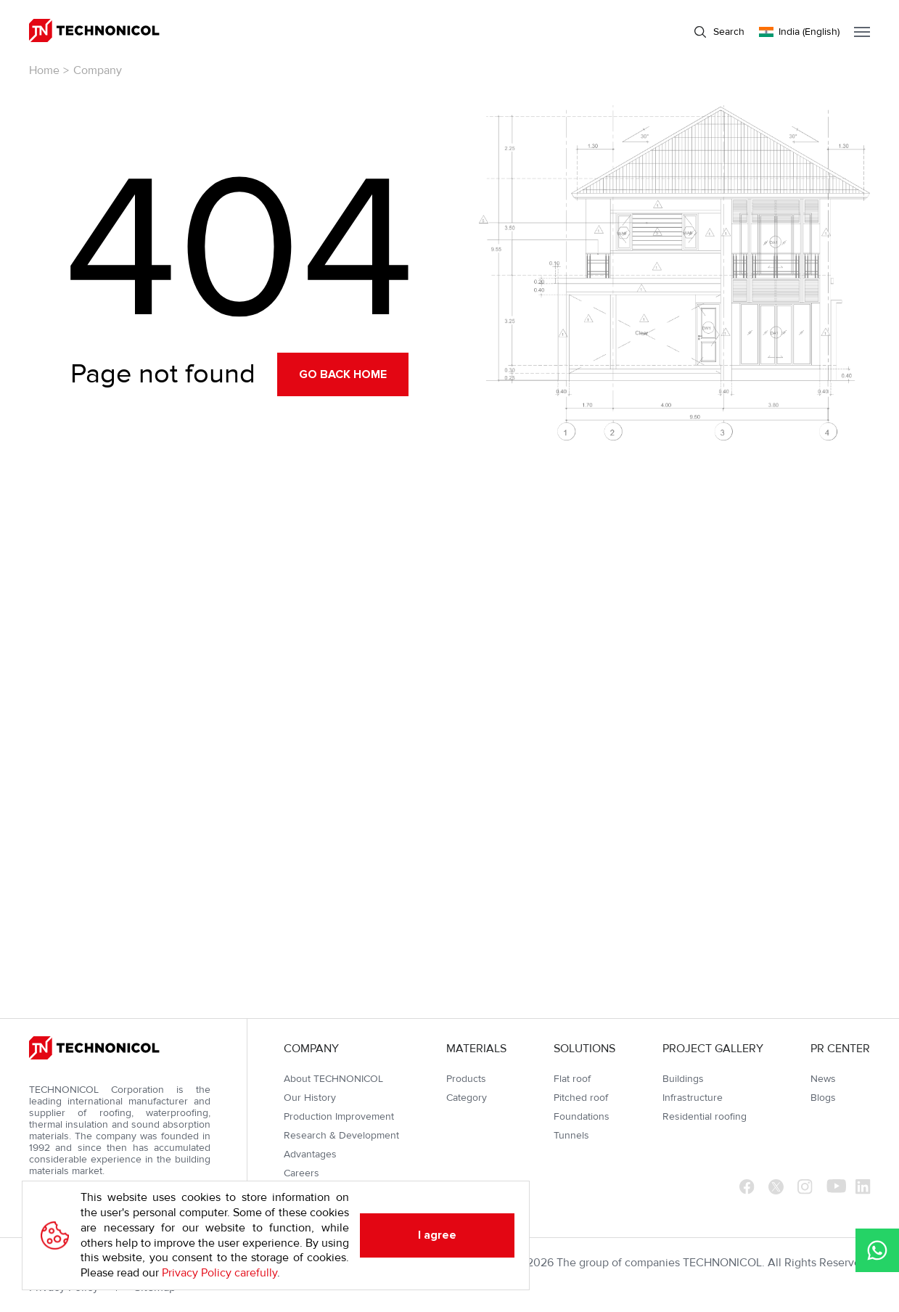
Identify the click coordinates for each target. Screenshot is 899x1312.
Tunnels (571, 1135)
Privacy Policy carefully (219, 1273)
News (823, 1079)
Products (466, 1079)
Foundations (581, 1116)
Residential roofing (704, 1116)
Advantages (310, 1154)
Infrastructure (692, 1097)
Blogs (823, 1097)
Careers (301, 1173)
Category (466, 1097)
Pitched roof (581, 1097)
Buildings (683, 1079)
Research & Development (341, 1135)
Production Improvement (339, 1116)
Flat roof (572, 1079)
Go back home (343, 374)
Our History (310, 1097)
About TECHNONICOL (333, 1079)
